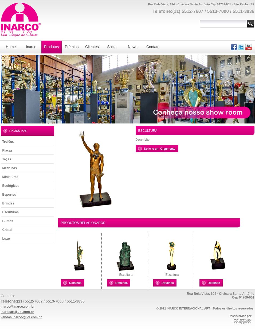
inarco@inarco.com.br (18, 306)
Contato (152, 47)
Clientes (92, 47)
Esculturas (10, 212)
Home (11, 47)
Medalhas (9, 168)
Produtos (51, 47)
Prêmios (72, 47)
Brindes (8, 203)
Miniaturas (10, 177)
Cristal (7, 230)
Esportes (9, 194)
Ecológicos (10, 186)
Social (112, 47)
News (132, 47)
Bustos (7, 221)
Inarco (31, 47)
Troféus (8, 142)
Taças (6, 159)
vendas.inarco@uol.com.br (21, 317)
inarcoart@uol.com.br (17, 312)
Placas (7, 150)
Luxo (6, 239)
